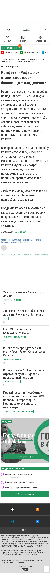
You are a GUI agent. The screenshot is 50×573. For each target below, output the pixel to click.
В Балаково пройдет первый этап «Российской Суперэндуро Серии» (24, 351)
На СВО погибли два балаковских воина (17, 331)
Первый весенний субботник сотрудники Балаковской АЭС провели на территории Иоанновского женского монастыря (23, 400)
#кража (38, 240)
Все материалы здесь (25, 456)
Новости (23, 39)
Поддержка (21, 567)
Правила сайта (20, 562)
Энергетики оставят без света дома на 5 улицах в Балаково (23, 312)
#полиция (5, 242)
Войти (45, 30)
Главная (7, 39)
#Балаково (16, 240)
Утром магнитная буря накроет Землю (24, 294)
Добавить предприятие (25, 494)
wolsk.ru (20, 232)
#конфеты (5, 240)
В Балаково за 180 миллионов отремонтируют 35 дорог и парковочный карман (23, 374)
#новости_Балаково (20, 242)
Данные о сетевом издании (11, 560)
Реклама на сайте (28, 560)
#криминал (28, 240)
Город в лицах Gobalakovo (18, 438)
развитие (30, 567)
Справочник (41, 39)
